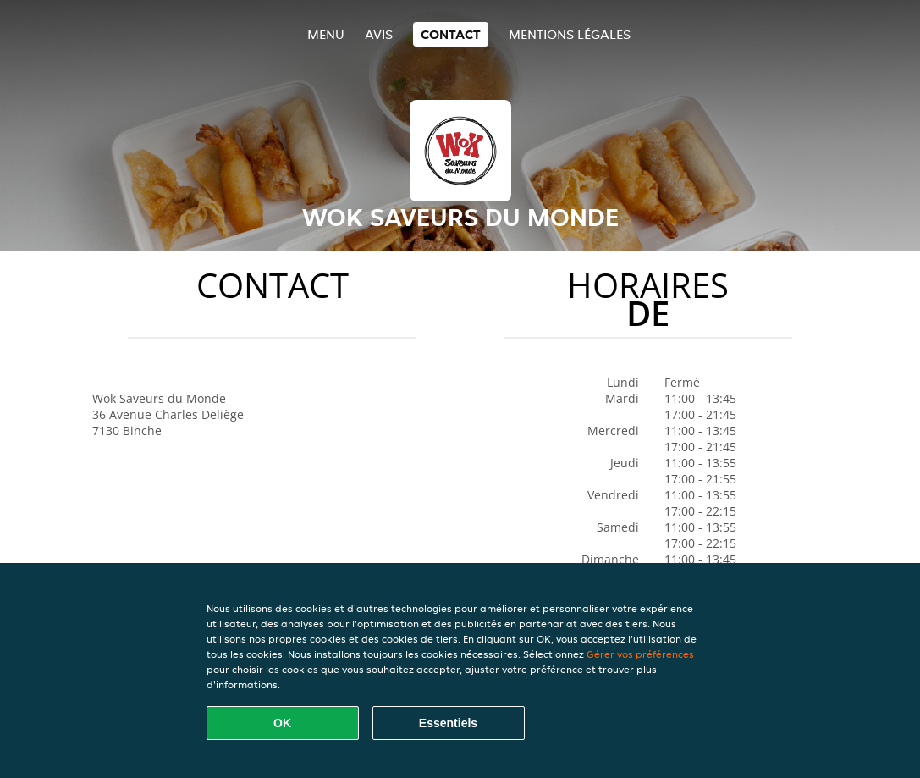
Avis (379, 34)
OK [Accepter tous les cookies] (282, 723)
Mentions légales (570, 34)
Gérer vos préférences (640, 654)
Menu (325, 34)
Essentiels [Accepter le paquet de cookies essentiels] (448, 723)
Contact (451, 34)
